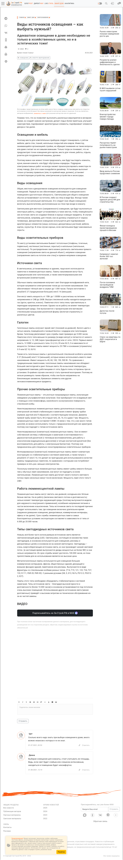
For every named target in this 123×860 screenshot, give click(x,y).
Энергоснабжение (52, 17)
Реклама (7, 832)
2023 (45, 815)
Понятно (61, 852)
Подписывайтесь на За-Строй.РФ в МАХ (55, 613)
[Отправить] (6, 54)
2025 (45, 808)
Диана (32, 755)
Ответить (86, 745)
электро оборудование (39, 58)
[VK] (6, 32)
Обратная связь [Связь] (100, 822)
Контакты (7, 828)
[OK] (6, 40)
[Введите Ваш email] (94, 810)
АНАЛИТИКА (69, 3)
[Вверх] (6, 61)
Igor (31, 734)
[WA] (6, 25)
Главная (23, 17)
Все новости (8, 808)
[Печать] (6, 47)
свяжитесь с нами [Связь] (40, 113)
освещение (22, 58)
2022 (45, 819)
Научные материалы (12, 815)
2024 (45, 812)
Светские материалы (12, 819)
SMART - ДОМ (35, 17)
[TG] (6, 18)
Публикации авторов (12, 812)
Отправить (23, 721)
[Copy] (79, 745)
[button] (3, 3)
